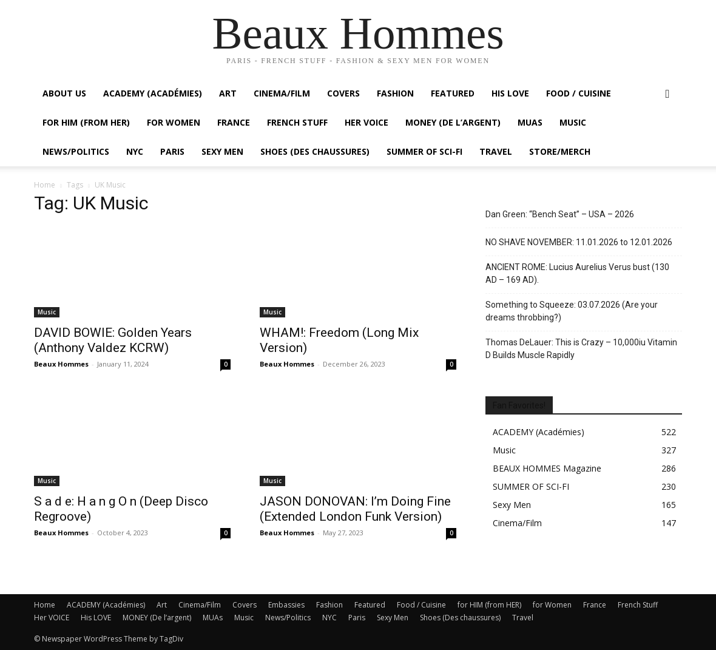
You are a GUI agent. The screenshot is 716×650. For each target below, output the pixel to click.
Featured (453, 93)
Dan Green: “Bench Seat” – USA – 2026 (559, 214)
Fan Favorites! (519, 405)
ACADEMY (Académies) (152, 93)
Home (44, 185)
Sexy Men (222, 151)
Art (228, 93)
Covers (343, 93)
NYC (134, 151)
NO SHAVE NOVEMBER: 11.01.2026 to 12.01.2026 (578, 242)
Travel (495, 151)
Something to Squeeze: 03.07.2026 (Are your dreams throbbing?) (571, 311)
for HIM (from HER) (489, 605)
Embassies (286, 605)
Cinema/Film (282, 93)
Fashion (395, 93)
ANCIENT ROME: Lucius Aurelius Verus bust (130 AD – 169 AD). (577, 273)
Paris (172, 151)
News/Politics (75, 151)
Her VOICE (366, 122)
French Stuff (297, 122)
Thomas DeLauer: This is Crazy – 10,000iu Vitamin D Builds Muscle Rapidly (581, 348)
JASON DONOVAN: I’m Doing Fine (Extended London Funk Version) (355, 509)
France (233, 122)
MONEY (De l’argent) (453, 122)
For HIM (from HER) (86, 122)
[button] (667, 94)
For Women (173, 122)
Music (572, 122)
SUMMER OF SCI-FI (424, 151)
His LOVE (510, 93)
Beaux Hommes (61, 363)
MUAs (530, 122)
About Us (64, 93)
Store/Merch (559, 151)
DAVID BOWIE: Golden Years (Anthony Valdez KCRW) (113, 340)
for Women (552, 605)
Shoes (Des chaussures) (315, 151)
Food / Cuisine (578, 93)
